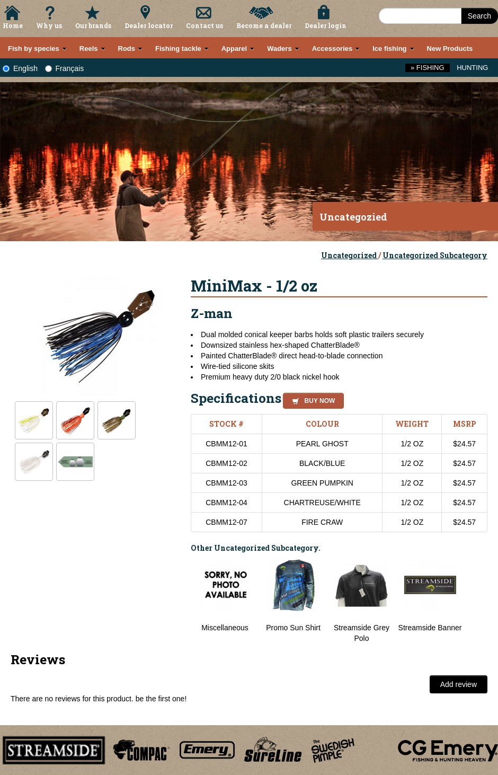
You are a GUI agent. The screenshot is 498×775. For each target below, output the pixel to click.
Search (479, 16)
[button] (311, 399)
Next (477, 601)
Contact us (204, 25)
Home (13, 25)
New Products (450, 48)
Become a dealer (263, 25)
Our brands (93, 25)
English (20, 68)
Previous (182, 601)
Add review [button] (458, 684)
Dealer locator (149, 25)
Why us (49, 25)
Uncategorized (349, 255)
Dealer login (325, 25)
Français (64, 68)
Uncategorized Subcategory (435, 255)
